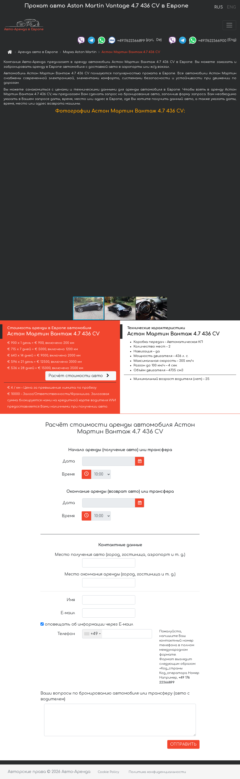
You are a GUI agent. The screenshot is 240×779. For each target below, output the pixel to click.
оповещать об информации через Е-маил (86, 624)
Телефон (66, 634)
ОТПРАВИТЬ (183, 744)
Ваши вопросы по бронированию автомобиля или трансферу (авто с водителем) (115, 696)
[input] (108, 461)
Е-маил (68, 613)
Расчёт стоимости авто (79, 376)
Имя (71, 600)
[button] (236, 206)
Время (68, 474)
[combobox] (92, 633)
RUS (218, 7)
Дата (69, 461)
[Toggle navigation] (229, 25)
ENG (231, 7)
